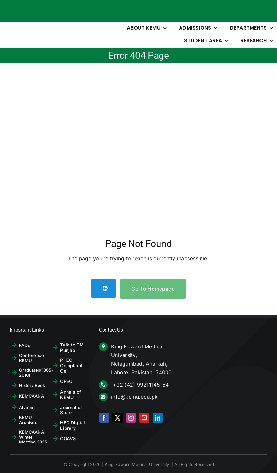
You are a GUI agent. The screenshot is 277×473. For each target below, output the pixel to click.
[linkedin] (158, 418)
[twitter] (117, 418)
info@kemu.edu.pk (134, 397)
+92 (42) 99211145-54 (140, 384)
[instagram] (131, 418)
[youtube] (144, 418)
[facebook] (104, 418)
